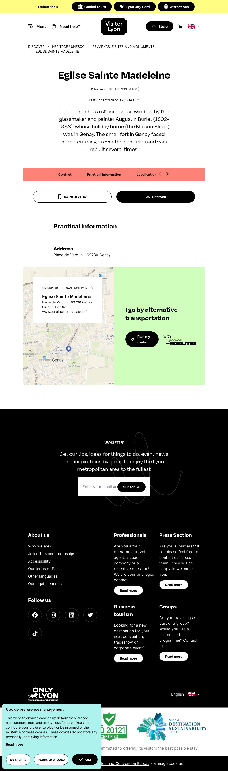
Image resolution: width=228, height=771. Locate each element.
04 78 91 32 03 (72, 196)
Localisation (147, 174)
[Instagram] (53, 615)
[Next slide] (167, 173)
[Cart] (180, 26)
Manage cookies (168, 763)
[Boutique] (159, 26)
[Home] (114, 26)
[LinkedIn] (72, 615)
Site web (156, 196)
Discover (36, 47)
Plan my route (140, 339)
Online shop (48, 6)
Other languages (42, 576)
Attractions (176, 6)
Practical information (104, 174)
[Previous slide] (160, 173)
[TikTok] (35, 633)
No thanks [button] (18, 759)
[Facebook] (35, 615)
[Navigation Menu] (37, 26)
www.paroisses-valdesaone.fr (65, 312)
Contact (65, 174)
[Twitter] (90, 615)
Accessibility (39, 561)
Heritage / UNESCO (68, 47)
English (185, 694)
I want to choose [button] (51, 759)
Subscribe (131, 487)
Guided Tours (92, 6)
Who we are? (39, 546)
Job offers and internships (51, 553)
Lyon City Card (135, 6)
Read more (128, 590)
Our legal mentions (45, 583)
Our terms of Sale (43, 568)
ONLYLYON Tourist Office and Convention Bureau (105, 763)
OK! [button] (85, 759)
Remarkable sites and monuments (123, 47)
